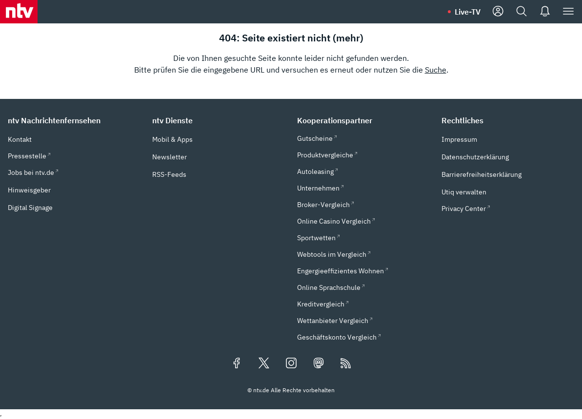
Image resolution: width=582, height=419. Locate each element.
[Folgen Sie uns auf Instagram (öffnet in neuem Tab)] (291, 364)
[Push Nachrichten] (545, 11)
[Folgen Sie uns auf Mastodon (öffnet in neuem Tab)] (318, 364)
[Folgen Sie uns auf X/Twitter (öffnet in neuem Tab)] (264, 364)
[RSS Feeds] (346, 364)
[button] (74, 120)
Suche (435, 70)
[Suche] (521, 11)
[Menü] (568, 11)
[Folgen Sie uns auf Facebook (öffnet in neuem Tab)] (236, 364)
